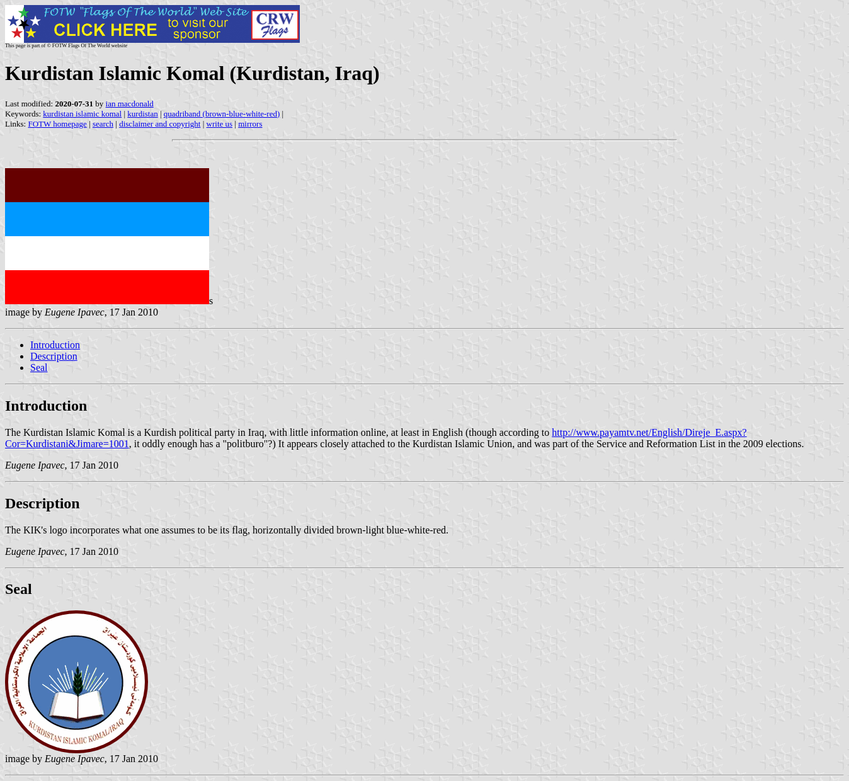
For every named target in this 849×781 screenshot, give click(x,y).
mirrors (250, 123)
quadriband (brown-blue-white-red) (222, 113)
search (103, 123)
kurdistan (142, 113)
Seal (39, 367)
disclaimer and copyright (159, 123)
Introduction (55, 344)
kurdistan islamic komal (82, 113)
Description (53, 356)
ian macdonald (130, 103)
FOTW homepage (57, 123)
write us (220, 123)
